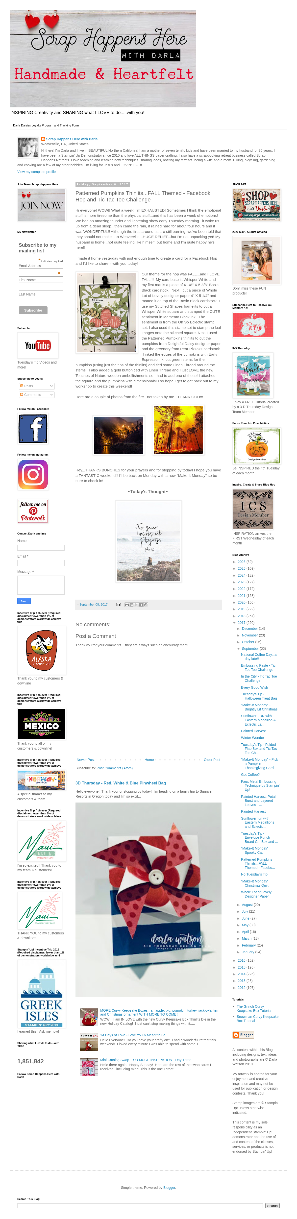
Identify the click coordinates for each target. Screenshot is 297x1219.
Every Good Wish (254, 687)
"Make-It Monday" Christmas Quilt (255, 883)
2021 (242, 596)
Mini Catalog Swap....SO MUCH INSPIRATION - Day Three (145, 1060)
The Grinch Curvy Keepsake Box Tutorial (254, 1008)
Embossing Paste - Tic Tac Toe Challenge (258, 667)
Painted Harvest (253, 731)
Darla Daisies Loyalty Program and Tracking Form (46, 125)
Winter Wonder (252, 738)
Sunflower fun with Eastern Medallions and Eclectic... (257, 822)
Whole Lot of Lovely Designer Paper (256, 894)
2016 (242, 960)
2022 (242, 589)
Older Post (212, 760)
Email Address (39, 266)
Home (149, 760)
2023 (242, 582)
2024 (242, 575)
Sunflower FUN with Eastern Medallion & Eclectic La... (258, 720)
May (245, 925)
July (245, 911)
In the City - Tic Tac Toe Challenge (259, 678)
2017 (242, 623)
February (249, 945)
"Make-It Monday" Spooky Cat (254, 850)
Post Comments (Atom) (115, 768)
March (247, 938)
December (250, 629)
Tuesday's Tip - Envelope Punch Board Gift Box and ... (259, 837)
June (246, 918)
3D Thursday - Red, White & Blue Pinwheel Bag (120, 783)
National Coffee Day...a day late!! (258, 657)
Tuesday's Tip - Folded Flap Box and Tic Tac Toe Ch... (259, 749)
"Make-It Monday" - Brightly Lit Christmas (259, 707)
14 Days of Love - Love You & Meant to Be (133, 1035)
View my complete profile (36, 172)
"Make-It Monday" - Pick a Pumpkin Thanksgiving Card (259, 763)
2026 (242, 562)
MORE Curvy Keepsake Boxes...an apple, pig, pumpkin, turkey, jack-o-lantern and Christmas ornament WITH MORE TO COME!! (159, 1012)
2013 (242, 981)
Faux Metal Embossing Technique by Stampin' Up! (260, 786)
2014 (242, 974)
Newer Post (86, 760)
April (246, 932)
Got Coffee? (250, 775)
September (251, 649)
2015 (242, 967)
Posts (26, 386)
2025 (242, 568)
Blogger (169, 1188)
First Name (27, 280)
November (250, 635)
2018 (242, 616)
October (248, 642)
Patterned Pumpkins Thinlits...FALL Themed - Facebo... (258, 863)
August (247, 905)
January (248, 952)
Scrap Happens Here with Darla (72, 139)
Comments (30, 395)
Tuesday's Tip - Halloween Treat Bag (259, 696)
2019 (242, 609)
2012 (242, 988)
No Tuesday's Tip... (256, 874)
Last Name (27, 294)
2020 (242, 602)
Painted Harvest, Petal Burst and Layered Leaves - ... (258, 801)
